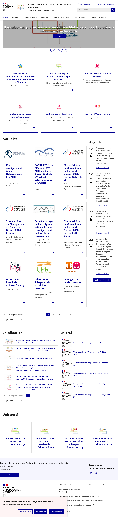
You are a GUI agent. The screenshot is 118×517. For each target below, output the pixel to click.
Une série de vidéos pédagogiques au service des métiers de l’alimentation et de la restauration (29, 341)
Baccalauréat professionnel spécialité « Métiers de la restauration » (59, 27)
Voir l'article (59, 36)
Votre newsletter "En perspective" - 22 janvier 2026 (86, 396)
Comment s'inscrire (9, 474)
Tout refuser (41, 511)
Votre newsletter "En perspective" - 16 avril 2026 (85, 353)
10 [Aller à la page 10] (53, 315)
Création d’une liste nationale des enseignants (28, 358)
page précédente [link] (17, 315)
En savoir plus (25, 511)
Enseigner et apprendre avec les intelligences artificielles (85, 385)
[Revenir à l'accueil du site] (12, 491)
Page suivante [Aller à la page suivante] (9, 320)
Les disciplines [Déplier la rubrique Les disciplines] (80, 17)
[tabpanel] (59, 33)
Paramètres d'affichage (105, 4)
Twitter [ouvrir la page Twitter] (96, 473)
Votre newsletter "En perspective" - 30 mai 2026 (87, 343)
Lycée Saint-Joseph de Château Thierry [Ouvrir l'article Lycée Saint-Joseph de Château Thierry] (15, 282)
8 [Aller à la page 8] (43, 315)
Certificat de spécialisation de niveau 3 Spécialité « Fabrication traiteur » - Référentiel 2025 (29, 349)
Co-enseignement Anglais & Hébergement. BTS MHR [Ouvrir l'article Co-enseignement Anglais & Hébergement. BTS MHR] (14, 171)
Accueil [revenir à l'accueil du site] (5, 17)
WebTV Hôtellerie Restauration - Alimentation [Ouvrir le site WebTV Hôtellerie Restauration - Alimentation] (102, 441)
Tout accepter (56, 511)
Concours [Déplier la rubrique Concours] (44, 17)
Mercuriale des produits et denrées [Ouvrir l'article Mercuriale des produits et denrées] (97, 75)
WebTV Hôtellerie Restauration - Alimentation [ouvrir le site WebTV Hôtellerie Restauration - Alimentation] (75, 505)
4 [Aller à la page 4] (43, 396)
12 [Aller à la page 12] (64, 315)
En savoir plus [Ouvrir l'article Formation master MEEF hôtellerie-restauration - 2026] (101, 205)
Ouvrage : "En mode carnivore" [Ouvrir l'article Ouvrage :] (73, 281)
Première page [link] (4, 314)
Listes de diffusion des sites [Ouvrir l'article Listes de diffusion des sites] (97, 114)
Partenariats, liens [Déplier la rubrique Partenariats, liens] (97, 17)
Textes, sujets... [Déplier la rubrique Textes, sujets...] (29, 17)
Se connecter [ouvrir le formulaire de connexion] (85, 4)
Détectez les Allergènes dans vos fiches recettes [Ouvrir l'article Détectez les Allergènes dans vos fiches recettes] (43, 284)
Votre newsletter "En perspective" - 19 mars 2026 (85, 364)
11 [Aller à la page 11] (59, 315)
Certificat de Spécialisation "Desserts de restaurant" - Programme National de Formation (29, 377)
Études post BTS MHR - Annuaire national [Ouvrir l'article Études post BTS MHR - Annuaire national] (20, 116)
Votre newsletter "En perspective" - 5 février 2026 (85, 374)
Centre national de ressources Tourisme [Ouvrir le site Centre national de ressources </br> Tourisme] (15, 441)
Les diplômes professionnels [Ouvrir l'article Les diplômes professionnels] (59, 114)
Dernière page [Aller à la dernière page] (21, 319)
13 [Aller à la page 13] (70, 315)
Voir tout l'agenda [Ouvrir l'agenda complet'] (102, 280)
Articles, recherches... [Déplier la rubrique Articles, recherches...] (61, 17)
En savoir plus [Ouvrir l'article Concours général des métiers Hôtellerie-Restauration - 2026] (101, 167)
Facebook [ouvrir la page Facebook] (91, 473)
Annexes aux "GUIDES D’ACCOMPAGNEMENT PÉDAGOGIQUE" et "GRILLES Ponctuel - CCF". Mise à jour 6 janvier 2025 (28, 387)
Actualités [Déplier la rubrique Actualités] (14, 17)
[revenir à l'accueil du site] (51, 6)
